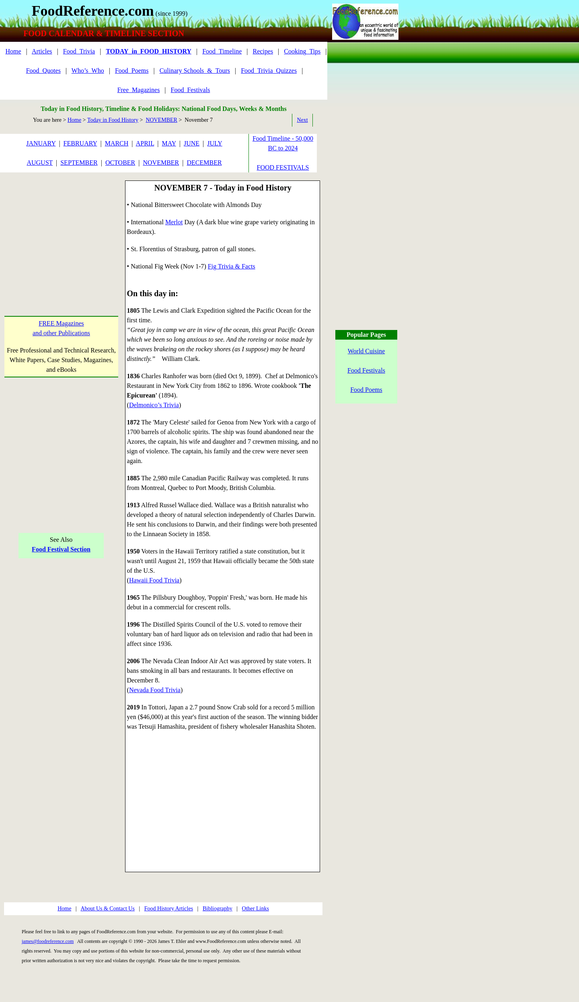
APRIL (145, 143)
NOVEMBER (161, 120)
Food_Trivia (79, 51)
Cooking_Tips (302, 51)
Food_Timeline (222, 51)
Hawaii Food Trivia (154, 580)
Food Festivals (366, 370)
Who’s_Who (88, 70)
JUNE (191, 143)
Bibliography (217, 909)
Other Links (255, 909)
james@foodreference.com (48, 941)
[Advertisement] (61, 230)
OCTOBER (120, 162)
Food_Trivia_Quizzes (269, 70)
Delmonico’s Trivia (154, 405)
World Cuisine (366, 351)
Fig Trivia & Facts (231, 266)
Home (13, 51)
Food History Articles (168, 909)
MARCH (117, 143)
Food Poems (366, 389)
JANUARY (40, 143)
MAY (169, 143)
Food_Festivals (190, 89)
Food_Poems (132, 70)
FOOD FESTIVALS (283, 167)
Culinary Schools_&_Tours (195, 70)
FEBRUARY (80, 143)
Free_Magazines (138, 89)
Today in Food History (112, 120)
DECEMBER (204, 162)
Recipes (263, 51)
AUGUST (40, 162)
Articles (42, 51)
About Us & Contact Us (107, 909)
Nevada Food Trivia (155, 689)
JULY (214, 143)
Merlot (174, 222)
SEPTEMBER (78, 162)
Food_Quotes (43, 70)
